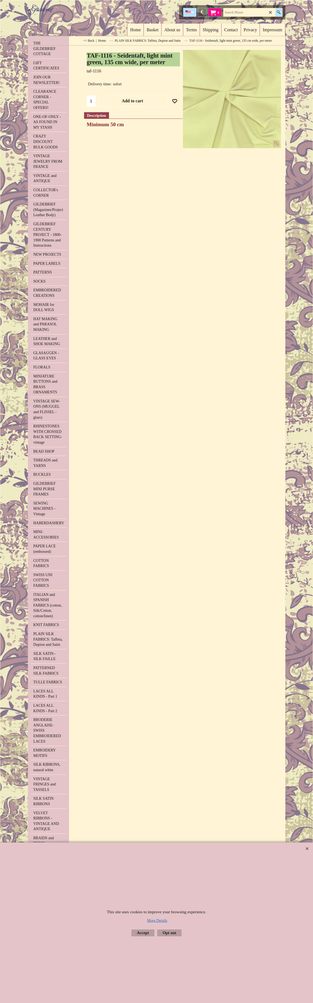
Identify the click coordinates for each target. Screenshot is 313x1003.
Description (96, 116)
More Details (157, 921)
